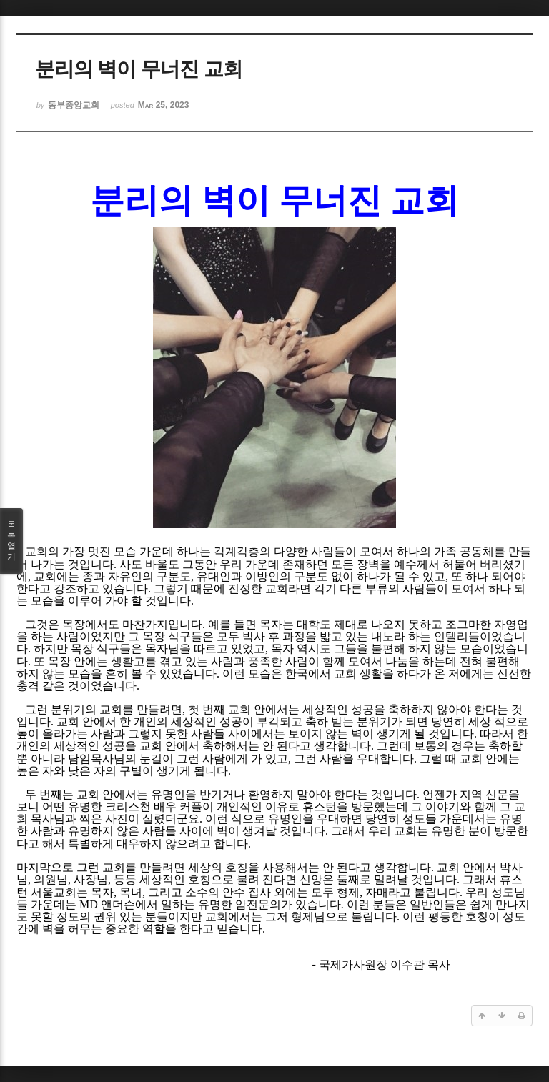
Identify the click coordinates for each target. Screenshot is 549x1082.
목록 (11, 541)
